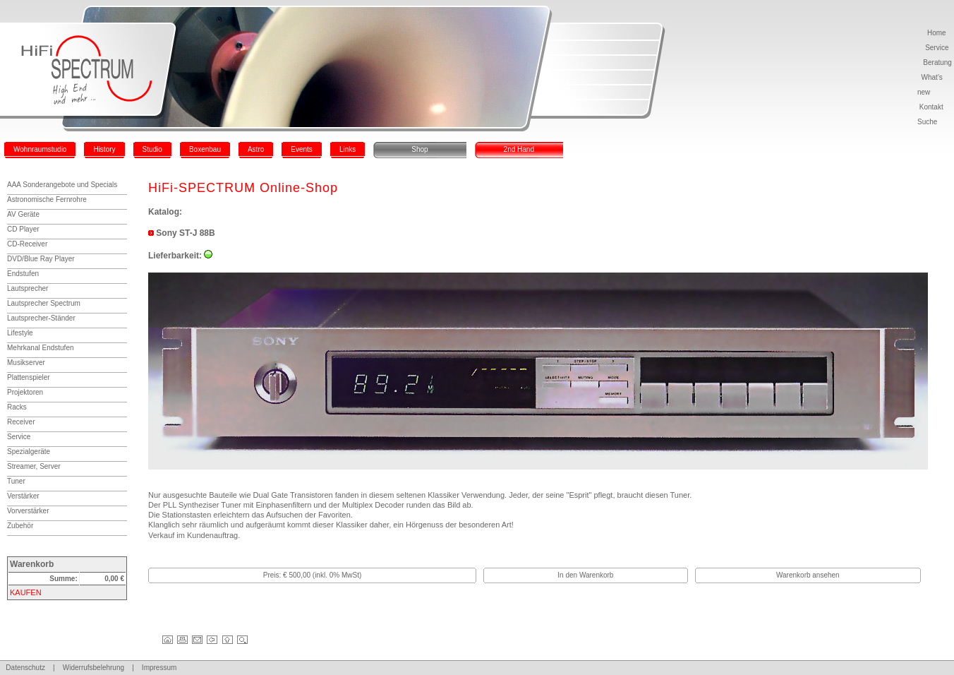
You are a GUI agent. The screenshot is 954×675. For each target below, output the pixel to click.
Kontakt (931, 107)
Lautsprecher (27, 288)
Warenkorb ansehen (808, 575)
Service (936, 48)
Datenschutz (25, 667)
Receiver (21, 422)
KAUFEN (26, 592)
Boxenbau (205, 149)
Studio (152, 149)
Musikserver (26, 362)
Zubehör (20, 526)
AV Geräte (23, 214)
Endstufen (23, 273)
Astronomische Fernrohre (47, 199)
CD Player (23, 229)
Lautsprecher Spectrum (43, 303)
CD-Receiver (27, 244)
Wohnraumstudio (39, 149)
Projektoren (25, 392)
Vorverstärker (28, 511)
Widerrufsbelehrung (93, 667)
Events (302, 149)
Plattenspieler (28, 377)
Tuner (16, 481)
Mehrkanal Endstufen (40, 348)
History (104, 149)
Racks (17, 407)
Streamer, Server (34, 466)
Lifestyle (20, 333)
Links (347, 149)
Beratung (937, 62)
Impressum (159, 667)
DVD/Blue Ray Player (41, 259)
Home (936, 33)
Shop (419, 149)
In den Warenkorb (585, 575)
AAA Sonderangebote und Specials (62, 185)
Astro (256, 149)
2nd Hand (519, 149)
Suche (927, 122)
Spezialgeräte (28, 451)
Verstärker (23, 496)
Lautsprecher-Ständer (41, 318)
